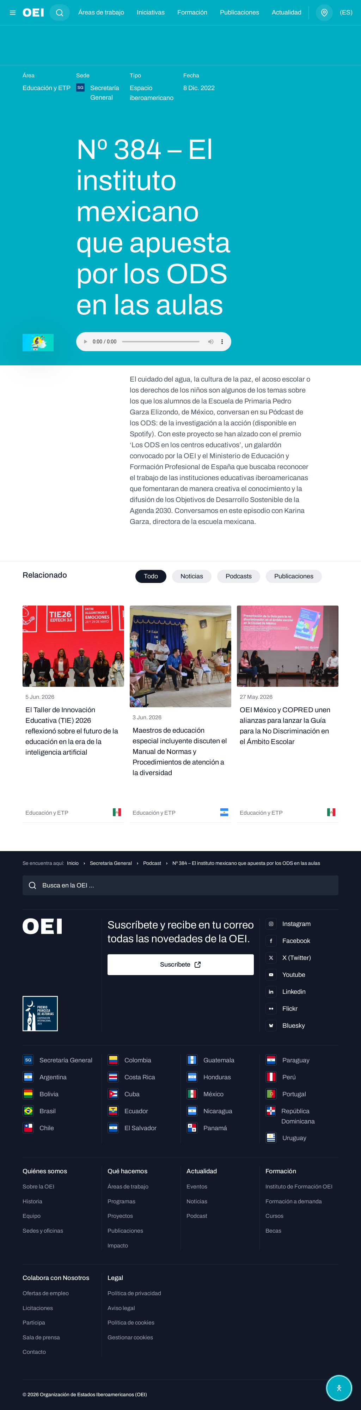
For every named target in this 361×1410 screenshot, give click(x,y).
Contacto (34, 1352)
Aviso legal (121, 1308)
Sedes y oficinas (43, 1231)
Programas (121, 1201)
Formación (192, 12)
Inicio (73, 863)
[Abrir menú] (12, 12)
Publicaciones (239, 12)
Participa (34, 1323)
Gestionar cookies (130, 1337)
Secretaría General (111, 863)
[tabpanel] (180, 714)
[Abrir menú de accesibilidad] (339, 1388)
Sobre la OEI (38, 1187)
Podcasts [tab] (239, 576)
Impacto (118, 1246)
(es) (346, 12)
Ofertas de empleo (46, 1293)
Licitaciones (38, 1308)
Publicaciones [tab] (293, 576)
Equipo (32, 1216)
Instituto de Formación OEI (298, 1187)
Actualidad (286, 12)
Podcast (152, 863)
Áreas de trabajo (101, 12)
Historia (32, 1201)
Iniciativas (151, 12)
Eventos (196, 1187)
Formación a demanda (293, 1201)
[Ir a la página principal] (33, 12)
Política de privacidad (134, 1293)
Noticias (196, 1201)
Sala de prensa (41, 1337)
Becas (273, 1231)
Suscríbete (181, 965)
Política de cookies (131, 1323)
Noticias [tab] (191, 576)
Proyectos (120, 1216)
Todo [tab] (151, 576)
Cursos (274, 1216)
